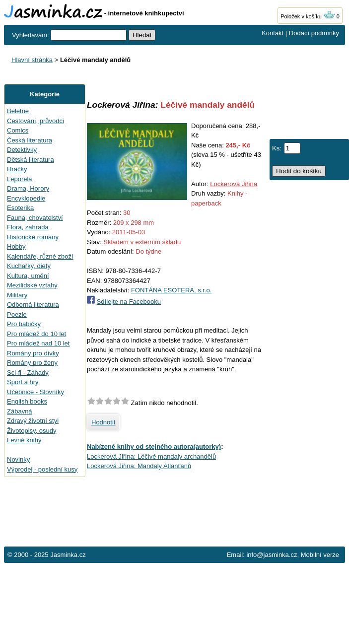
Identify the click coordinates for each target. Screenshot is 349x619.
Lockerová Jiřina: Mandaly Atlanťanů (139, 466)
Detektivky (22, 149)
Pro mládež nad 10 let (38, 343)
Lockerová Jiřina (233, 184)
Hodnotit (103, 422)
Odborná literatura (33, 304)
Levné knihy (24, 440)
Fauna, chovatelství (35, 217)
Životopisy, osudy (31, 430)
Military (17, 295)
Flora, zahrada (28, 227)
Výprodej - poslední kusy (42, 469)
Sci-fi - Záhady (28, 372)
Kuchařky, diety (29, 266)
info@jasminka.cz (271, 554)
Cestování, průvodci (35, 121)
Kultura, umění (28, 275)
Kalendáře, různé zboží (40, 256)
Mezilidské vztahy (32, 285)
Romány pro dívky (33, 353)
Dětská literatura (30, 159)
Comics (17, 130)
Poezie (17, 314)
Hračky (17, 169)
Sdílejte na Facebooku (129, 301)
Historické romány (33, 237)
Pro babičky (24, 324)
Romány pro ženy (32, 362)
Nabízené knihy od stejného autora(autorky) (154, 446)
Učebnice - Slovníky (35, 392)
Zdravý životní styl (33, 420)
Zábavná (19, 411)
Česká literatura (29, 140)
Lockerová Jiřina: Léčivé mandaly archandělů (151, 456)
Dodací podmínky (314, 33)
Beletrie (18, 111)
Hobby (16, 246)
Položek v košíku (307, 16)
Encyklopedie (26, 198)
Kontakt (272, 33)
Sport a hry (23, 382)
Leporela (19, 179)
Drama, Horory (28, 188)
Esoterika (20, 207)
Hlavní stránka (32, 60)
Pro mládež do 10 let (36, 334)
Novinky (18, 459)
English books (27, 401)
